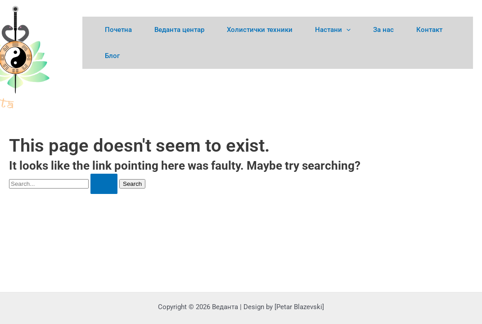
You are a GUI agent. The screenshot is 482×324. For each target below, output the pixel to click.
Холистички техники (260, 30)
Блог (112, 56)
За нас (383, 30)
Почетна (118, 30)
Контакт (429, 30)
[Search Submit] (103, 184)
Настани (333, 30)
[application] (346, 30)
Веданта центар (179, 30)
